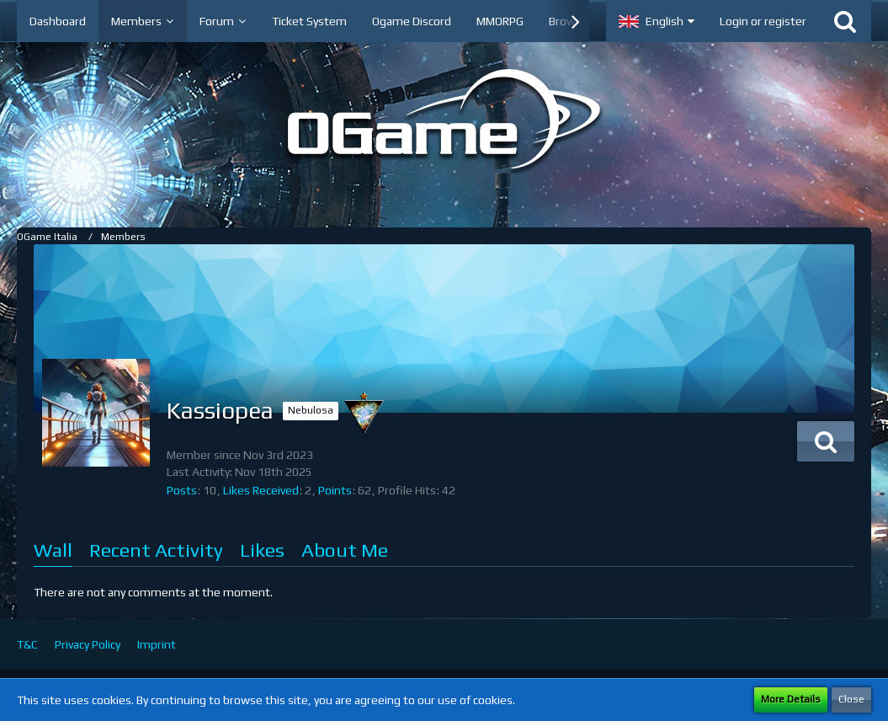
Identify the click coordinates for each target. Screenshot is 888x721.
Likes (262, 549)
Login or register (763, 21)
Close (851, 699)
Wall (53, 549)
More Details (791, 699)
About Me (344, 549)
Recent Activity (156, 549)
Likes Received (261, 490)
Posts (182, 490)
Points (335, 490)
